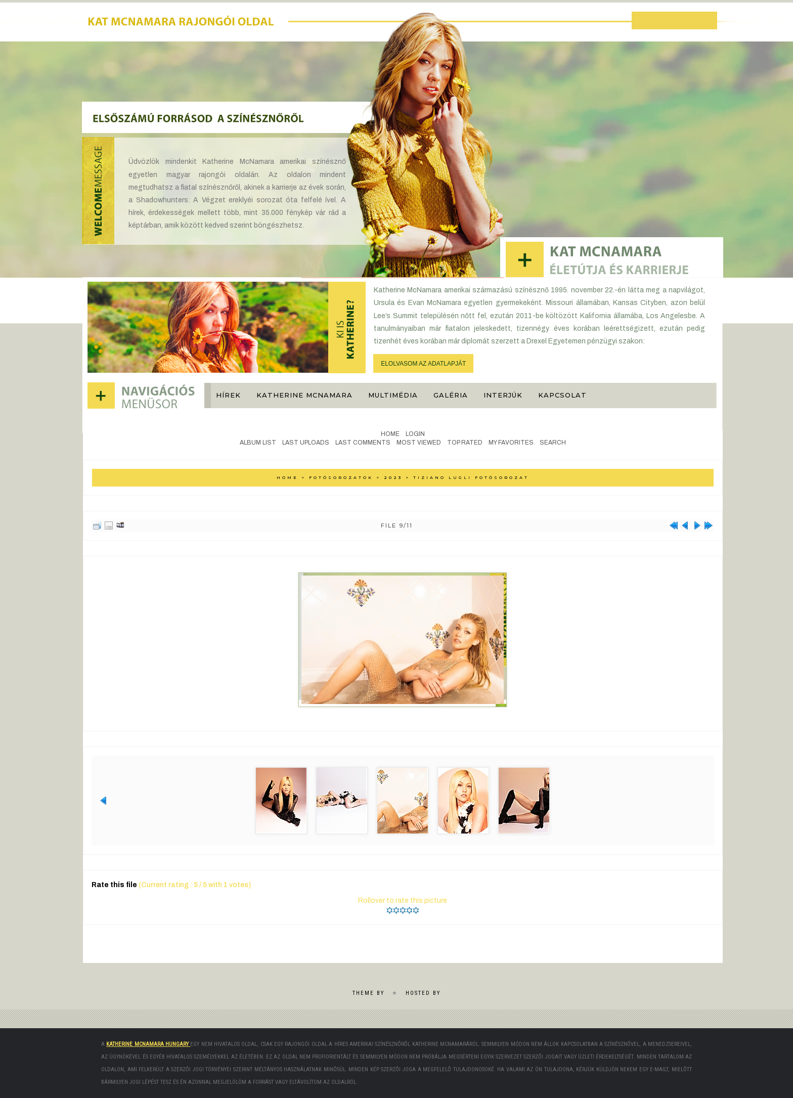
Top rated (464, 442)
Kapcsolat (562, 395)
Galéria (450, 395)
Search (553, 442)
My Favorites (511, 442)
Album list (258, 442)
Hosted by (423, 993)
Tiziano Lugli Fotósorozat (471, 477)
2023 (393, 477)
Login (415, 433)
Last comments (362, 442)
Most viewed (418, 442)
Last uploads (305, 442)
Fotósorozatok (341, 477)
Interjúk (502, 395)
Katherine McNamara (304, 395)
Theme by (368, 993)
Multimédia (393, 395)
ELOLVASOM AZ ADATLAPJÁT (423, 363)
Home (390, 433)
